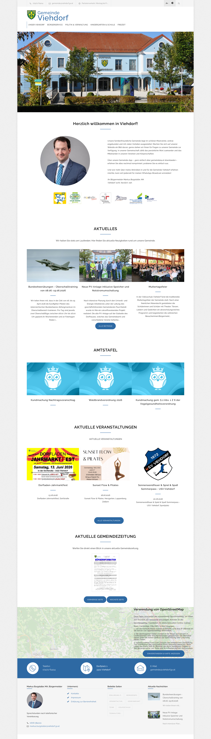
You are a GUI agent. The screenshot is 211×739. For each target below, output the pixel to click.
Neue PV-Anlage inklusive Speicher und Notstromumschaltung (173, 709)
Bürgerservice (98, 16)
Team (111, 701)
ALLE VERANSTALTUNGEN (109, 514)
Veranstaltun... (116, 695)
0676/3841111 (35, 716)
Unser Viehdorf (79, 16)
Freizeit (165, 16)
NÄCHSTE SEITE (117, 593)
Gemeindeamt (134, 695)
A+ (167, 3)
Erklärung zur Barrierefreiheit (83, 695)
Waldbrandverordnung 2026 (105, 393)
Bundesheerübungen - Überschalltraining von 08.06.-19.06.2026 (173, 691)
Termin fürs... (115, 707)
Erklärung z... (115, 688)
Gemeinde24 (82, 733)
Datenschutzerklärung (140, 733)
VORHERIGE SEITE (95, 593)
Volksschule (124, 701)
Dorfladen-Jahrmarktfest (53, 478)
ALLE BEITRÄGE (105, 319)
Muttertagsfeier (158, 280)
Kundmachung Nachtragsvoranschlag (53, 393)
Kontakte (75, 687)
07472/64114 (38, 3)
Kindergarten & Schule (146, 16)
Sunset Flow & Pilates (105, 478)
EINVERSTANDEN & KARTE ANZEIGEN (163, 647)
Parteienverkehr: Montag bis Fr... (95, 3)
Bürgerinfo (131, 688)
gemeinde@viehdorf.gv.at (62, 3)
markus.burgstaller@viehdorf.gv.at (45, 719)
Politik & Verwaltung (119, 16)
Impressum (76, 691)
